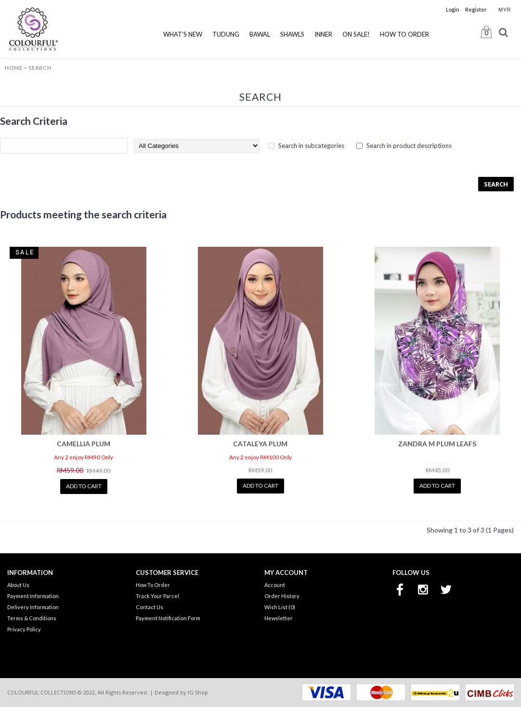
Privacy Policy (24, 629)
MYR (504, 10)
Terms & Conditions (31, 618)
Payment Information (33, 596)
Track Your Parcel (157, 596)
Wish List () (279, 607)
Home (14, 68)
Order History (282, 596)
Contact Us (149, 607)
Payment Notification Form (168, 618)
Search (40, 68)
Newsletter (278, 618)
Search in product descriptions (409, 145)
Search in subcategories (311, 145)
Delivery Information (33, 607)
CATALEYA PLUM (260, 444)
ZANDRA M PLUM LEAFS (437, 444)
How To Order (153, 585)
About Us (18, 585)
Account (274, 585)
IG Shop (198, 692)
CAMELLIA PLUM (83, 444)
